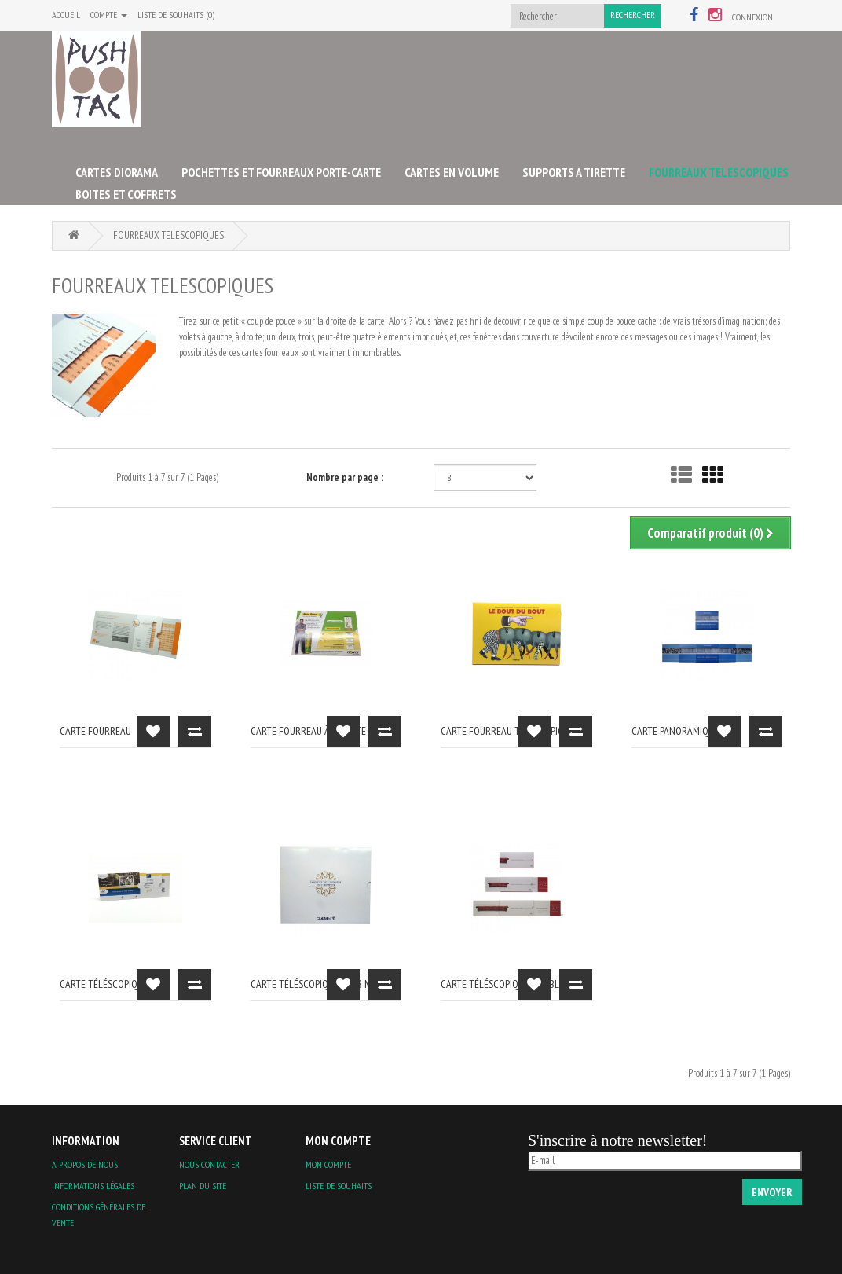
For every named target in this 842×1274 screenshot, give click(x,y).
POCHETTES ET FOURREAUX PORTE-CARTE (281, 172)
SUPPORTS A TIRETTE (573, 172)
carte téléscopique (104, 984)
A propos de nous (85, 1164)
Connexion (752, 17)
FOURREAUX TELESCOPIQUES (719, 172)
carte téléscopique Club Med (317, 984)
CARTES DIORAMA (116, 172)
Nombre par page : (344, 477)
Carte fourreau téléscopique (507, 731)
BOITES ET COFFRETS (126, 194)
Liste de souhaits (339, 1185)
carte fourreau (95, 731)
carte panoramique (675, 731)
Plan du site (202, 1185)
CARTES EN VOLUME (452, 172)
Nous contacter (209, 1164)
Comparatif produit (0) (710, 533)
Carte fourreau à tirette (308, 731)
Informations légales (93, 1185)
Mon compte (328, 1164)
